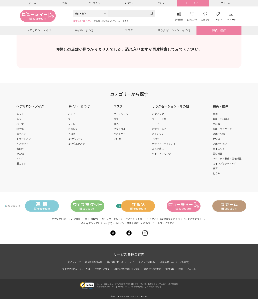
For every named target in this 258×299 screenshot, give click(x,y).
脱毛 (116, 126)
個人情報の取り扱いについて (119, 261)
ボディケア (158, 116)
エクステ (21, 136)
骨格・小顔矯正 (221, 121)
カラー (20, 121)
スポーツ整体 (220, 146)
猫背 (215, 170)
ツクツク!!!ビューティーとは (71, 268)
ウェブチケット (96, 3)
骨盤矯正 (217, 155)
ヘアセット (22, 146)
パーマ (20, 126)
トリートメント (25, 141)
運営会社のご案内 (155, 268)
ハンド (71, 116)
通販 (64, 3)
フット (71, 121)
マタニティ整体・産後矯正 (227, 160)
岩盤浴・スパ (159, 131)
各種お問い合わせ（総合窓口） (179, 261)
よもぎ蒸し (158, 151)
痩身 (116, 121)
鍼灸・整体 (219, 31)
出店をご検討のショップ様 (127, 268)
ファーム (225, 3)
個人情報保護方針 (90, 261)
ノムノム (197, 268)
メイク (20, 160)
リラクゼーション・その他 (174, 31)
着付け (20, 151)
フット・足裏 (159, 121)
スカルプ (73, 131)
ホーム (32, 3)
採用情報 (174, 268)
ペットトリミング (161, 155)
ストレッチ (158, 136)
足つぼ (216, 141)
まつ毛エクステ (76, 146)
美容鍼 (216, 126)
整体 (215, 116)
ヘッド (155, 126)
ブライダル (120, 131)
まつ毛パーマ (75, 141)
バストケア (120, 136)
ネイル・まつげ (84, 31)
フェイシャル (121, 116)
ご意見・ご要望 (100, 268)
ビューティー (193, 3)
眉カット (21, 165)
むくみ (216, 175)
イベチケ (129, 3)
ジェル (71, 126)
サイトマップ (69, 261)
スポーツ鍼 (219, 136)
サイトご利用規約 (148, 261)
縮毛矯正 (21, 131)
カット (20, 116)
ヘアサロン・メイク (39, 31)
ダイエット (219, 151)
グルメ (161, 3)
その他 (20, 155)
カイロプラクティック (225, 165)
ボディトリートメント (164, 146)
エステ (129, 31)
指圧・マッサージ (222, 131)
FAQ (185, 268)
